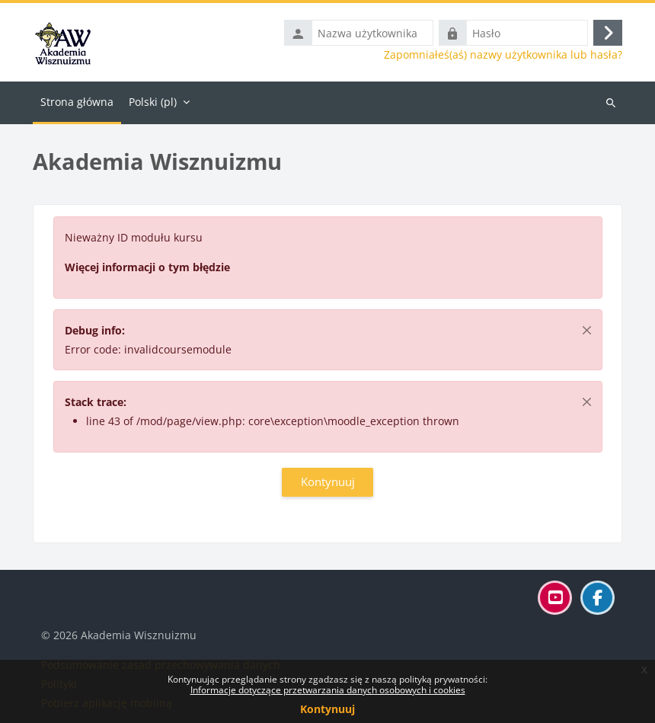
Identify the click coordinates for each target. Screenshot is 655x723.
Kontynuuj (327, 709)
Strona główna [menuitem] (76, 101)
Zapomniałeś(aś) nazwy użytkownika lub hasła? (503, 55)
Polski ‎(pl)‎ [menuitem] (153, 101)
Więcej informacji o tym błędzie (147, 267)
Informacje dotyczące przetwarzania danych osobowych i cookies (327, 689)
